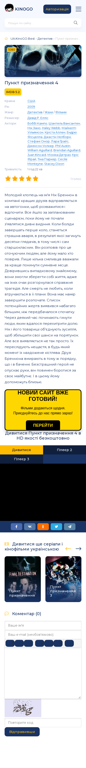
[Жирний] (10, 643)
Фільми (61, 112)
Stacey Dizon (54, 163)
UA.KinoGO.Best (23, 38)
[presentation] (68, 548)
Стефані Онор (39, 141)
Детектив (45, 38)
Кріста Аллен (55, 132)
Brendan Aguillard (66, 150)
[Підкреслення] (28, 643)
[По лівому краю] (39, 643)
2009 (31, 106)
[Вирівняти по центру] (48, 643)
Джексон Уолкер (41, 146)
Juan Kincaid (37, 155)
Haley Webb (51, 128)
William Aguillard (40, 150)
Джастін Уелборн (57, 137)
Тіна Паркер (47, 159)
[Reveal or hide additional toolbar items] (69, 643)
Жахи (49, 112)
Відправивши (22, 731)
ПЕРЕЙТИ (43, 425)
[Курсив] (19, 643)
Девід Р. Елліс (38, 118)
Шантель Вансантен (64, 123)
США (31, 101)
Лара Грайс (60, 141)
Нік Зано (34, 128)
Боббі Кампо (37, 123)
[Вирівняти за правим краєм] (58, 643)
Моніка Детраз (59, 155)
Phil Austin (62, 146)
